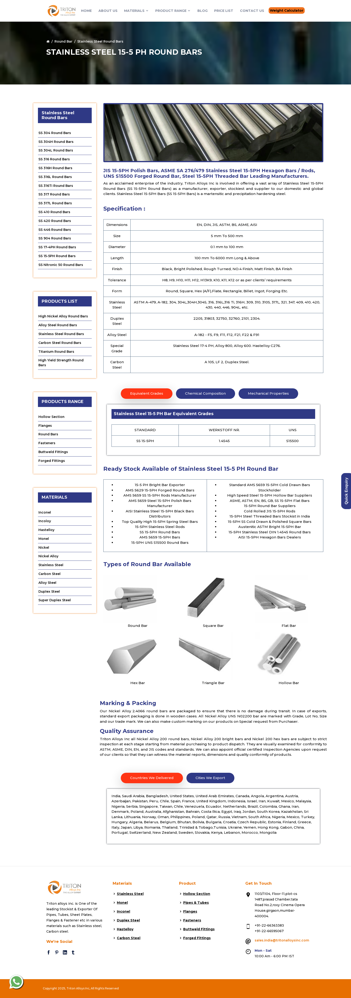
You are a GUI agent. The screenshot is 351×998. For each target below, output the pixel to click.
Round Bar (63, 41)
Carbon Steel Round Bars (60, 344)
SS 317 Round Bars (54, 195)
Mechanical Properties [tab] (268, 393)
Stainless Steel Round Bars (61, 335)
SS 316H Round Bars (55, 168)
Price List (223, 11)
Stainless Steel (51, 567)
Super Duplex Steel (54, 602)
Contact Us (252, 11)
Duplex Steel (49, 593)
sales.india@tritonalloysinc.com (282, 940)
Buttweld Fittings (53, 453)
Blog (202, 11)
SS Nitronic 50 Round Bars (61, 265)
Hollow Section (51, 418)
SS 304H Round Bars (56, 142)
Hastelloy (46, 531)
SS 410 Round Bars (54, 212)
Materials (136, 11)
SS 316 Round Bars (54, 159)
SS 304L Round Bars (55, 150)
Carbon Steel (49, 576)
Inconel (44, 514)
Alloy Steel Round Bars (57, 326)
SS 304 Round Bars (54, 133)
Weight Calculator (287, 10)
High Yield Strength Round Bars (61, 363)
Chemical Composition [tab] (205, 393)
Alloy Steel (47, 584)
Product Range (173, 11)
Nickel (43, 549)
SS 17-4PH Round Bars (57, 248)
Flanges (45, 427)
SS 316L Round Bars (55, 177)
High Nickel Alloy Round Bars (63, 317)
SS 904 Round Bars (54, 239)
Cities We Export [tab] (210, 778)
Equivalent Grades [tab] (146, 393)
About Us (108, 11)
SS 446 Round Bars (54, 230)
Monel (43, 540)
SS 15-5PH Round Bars (57, 257)
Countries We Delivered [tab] (152, 778)
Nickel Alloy (48, 558)
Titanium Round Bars (56, 352)
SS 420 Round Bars (54, 221)
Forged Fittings (51, 462)
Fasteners (47, 444)
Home (86, 11)
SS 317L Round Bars (55, 204)
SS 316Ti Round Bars (55, 186)
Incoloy (44, 523)
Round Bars (48, 435)
